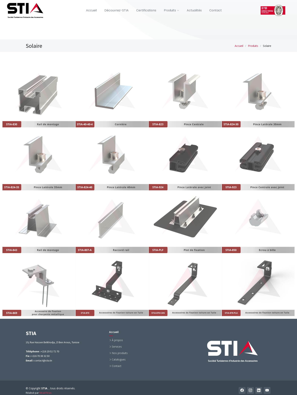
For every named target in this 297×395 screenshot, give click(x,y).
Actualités (194, 10)
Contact (215, 10)
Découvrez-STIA (116, 10)
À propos (117, 340)
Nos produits (120, 353)
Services (117, 346)
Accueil (91, 10)
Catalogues (119, 359)
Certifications (146, 10)
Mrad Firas (45, 392)
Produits (253, 46)
